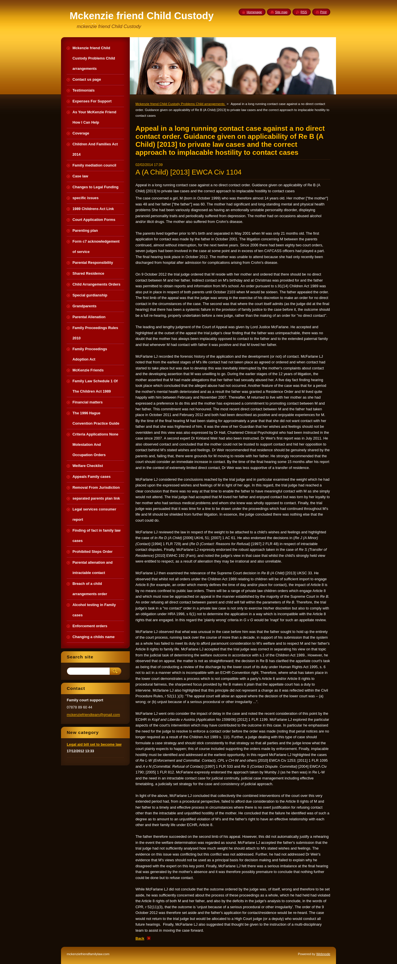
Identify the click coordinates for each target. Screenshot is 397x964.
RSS (303, 12)
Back (139, 938)
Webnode (323, 954)
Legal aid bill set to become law (94, 744)
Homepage (254, 12)
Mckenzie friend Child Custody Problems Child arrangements (180, 104)
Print (323, 12)
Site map (281, 12)
